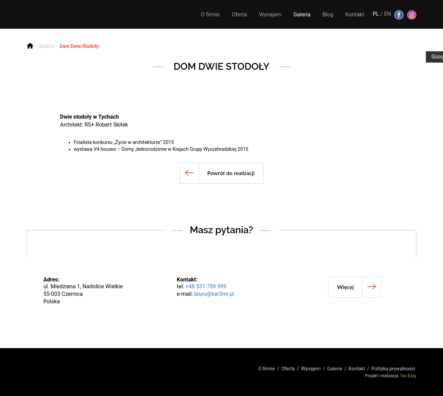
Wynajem (270, 14)
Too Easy (408, 375)
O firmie (210, 14)
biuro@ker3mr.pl (214, 294)
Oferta (239, 14)
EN (387, 14)
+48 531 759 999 (205, 286)
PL (376, 14)
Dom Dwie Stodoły (79, 46)
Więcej (345, 286)
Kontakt (354, 14)
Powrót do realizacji (231, 173)
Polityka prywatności (393, 368)
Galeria (301, 14)
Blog (327, 14)
